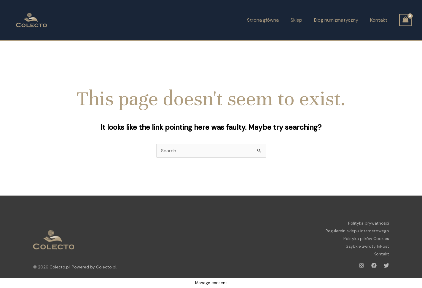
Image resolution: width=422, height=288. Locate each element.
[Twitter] (386, 265)
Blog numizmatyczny (336, 20)
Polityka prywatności (368, 223)
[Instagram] (361, 265)
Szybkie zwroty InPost (367, 246)
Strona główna (263, 20)
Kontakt (378, 20)
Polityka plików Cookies (366, 238)
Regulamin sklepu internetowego (357, 230)
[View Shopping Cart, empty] (405, 20)
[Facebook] (374, 265)
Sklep (296, 20)
